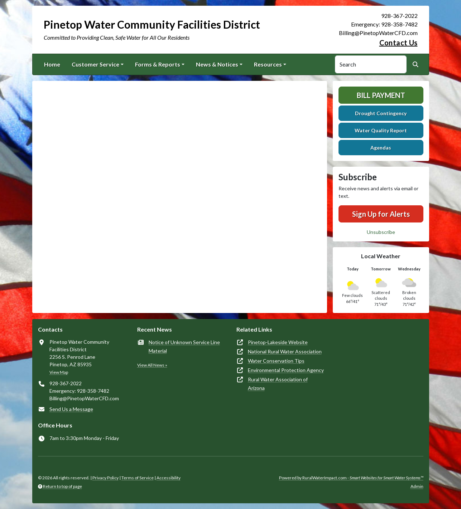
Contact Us (398, 42)
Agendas (380, 148)
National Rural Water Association (285, 351)
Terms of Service (137, 477)
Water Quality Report (381, 130)
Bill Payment (381, 95)
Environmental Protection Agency (286, 370)
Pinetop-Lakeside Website (278, 342)
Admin (416, 486)
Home (52, 64)
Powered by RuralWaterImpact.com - (351, 477)
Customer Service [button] (95, 64)
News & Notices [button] (217, 64)
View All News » (152, 365)
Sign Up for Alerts (381, 214)
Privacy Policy (105, 477)
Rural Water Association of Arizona (278, 383)
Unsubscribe (381, 232)
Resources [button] (268, 64)
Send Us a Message (71, 409)
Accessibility (169, 477)
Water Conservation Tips (276, 361)
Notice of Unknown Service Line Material (184, 346)
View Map (58, 372)
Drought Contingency (381, 113)
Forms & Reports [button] (157, 64)
